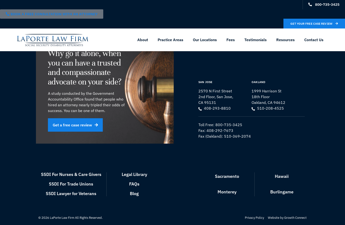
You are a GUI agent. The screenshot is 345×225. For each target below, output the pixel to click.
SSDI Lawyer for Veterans (71, 193)
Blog (134, 193)
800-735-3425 (228, 124)
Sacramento (227, 176)
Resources (285, 39)
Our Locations (205, 39)
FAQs (134, 184)
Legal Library (134, 174)
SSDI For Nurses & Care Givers (71, 174)
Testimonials (255, 39)
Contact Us (313, 39)
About (142, 39)
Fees (230, 39)
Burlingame (281, 192)
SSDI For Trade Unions (71, 184)
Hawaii (282, 176)
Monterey (227, 192)
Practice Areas (170, 39)
